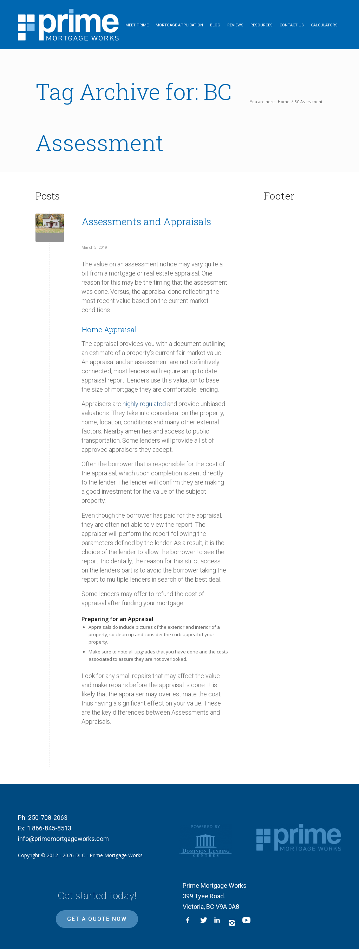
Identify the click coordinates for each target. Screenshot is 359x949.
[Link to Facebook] (189, 922)
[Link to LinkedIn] (217, 922)
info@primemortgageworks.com (63, 838)
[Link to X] (203, 922)
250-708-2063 (47, 817)
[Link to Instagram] (231, 922)
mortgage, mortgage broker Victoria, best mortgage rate (294, 290)
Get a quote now (97, 919)
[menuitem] (137, 24)
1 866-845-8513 (49, 828)
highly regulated (144, 403)
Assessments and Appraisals (146, 221)
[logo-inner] (68, 24)
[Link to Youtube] (245, 922)
